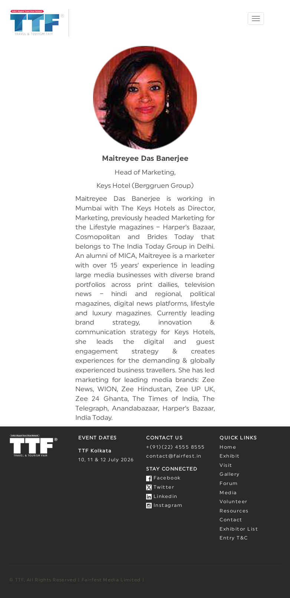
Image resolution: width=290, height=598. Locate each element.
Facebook (163, 478)
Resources (234, 511)
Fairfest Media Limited (111, 580)
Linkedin (162, 496)
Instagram (164, 505)
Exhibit (230, 456)
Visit (226, 465)
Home (228, 447)
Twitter (160, 487)
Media (228, 493)
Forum (229, 483)
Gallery (230, 474)
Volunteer (234, 501)
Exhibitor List (239, 529)
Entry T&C (234, 538)
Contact (231, 520)
